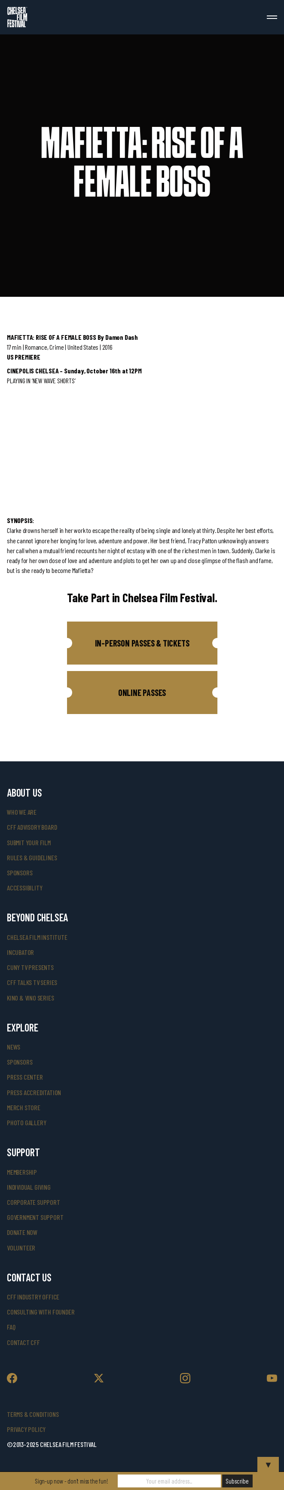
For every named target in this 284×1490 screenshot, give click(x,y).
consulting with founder (40, 1312)
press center (25, 1077)
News (13, 1047)
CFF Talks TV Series (32, 982)
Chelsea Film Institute (37, 937)
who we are (22, 812)
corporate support (33, 1202)
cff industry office (33, 1297)
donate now (22, 1232)
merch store (23, 1107)
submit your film (29, 842)
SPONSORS (19, 1062)
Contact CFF (23, 1342)
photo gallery (26, 1122)
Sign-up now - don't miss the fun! (71, 1481)
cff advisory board (32, 827)
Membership (22, 1172)
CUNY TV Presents (30, 967)
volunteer (21, 1248)
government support (35, 1217)
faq (11, 1327)
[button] (142, 643)
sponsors (19, 872)
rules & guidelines (32, 857)
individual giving (29, 1187)
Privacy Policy (26, 1429)
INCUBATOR (20, 952)
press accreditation (34, 1092)
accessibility (24, 888)
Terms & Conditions (32, 1414)
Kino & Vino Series (30, 998)
